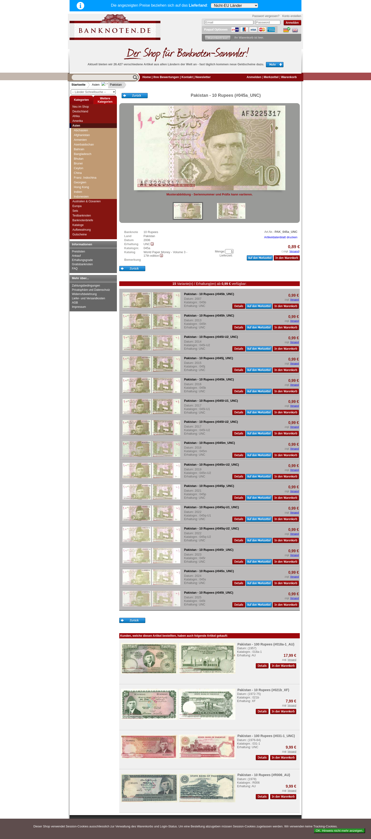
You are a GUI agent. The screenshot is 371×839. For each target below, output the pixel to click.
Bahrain (79, 149)
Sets (75, 210)
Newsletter (203, 77)
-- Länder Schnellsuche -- (93, 92)
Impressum (79, 307)
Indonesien (81, 196)
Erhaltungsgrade (82, 260)
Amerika (77, 121)
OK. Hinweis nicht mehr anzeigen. (339, 830)
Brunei (78, 163)
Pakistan (112, 84)
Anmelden (254, 77)
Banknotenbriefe (82, 220)
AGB (75, 302)
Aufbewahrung (81, 229)
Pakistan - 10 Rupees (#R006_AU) (263, 775)
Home (146, 77)
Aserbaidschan (84, 144)
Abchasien (81, 130)
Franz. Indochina (85, 177)
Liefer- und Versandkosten (88, 298)
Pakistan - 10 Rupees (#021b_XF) (263, 690)
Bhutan (79, 158)
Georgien (80, 182)
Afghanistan (82, 135)
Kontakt (187, 77)
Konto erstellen (291, 16)
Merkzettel (271, 77)
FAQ (75, 268)
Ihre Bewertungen (166, 77)
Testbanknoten (81, 215)
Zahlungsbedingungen (86, 285)
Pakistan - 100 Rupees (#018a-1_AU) (265, 644)
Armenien (80, 139)
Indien (78, 192)
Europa (77, 206)
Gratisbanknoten (82, 264)
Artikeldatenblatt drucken (280, 237)
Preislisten (78, 251)
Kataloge (78, 225)
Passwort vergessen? (265, 16)
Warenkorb (289, 77)
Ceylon (78, 168)
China (78, 173)
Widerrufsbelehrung (84, 294)
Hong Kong (81, 187)
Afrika (76, 116)
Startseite (78, 84)
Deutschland (80, 111)
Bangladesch (82, 154)
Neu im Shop (80, 106)
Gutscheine (79, 234)
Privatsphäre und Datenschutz (91, 289)
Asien (96, 84)
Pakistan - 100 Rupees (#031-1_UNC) (266, 736)
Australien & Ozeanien (86, 201)
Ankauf (76, 255)
